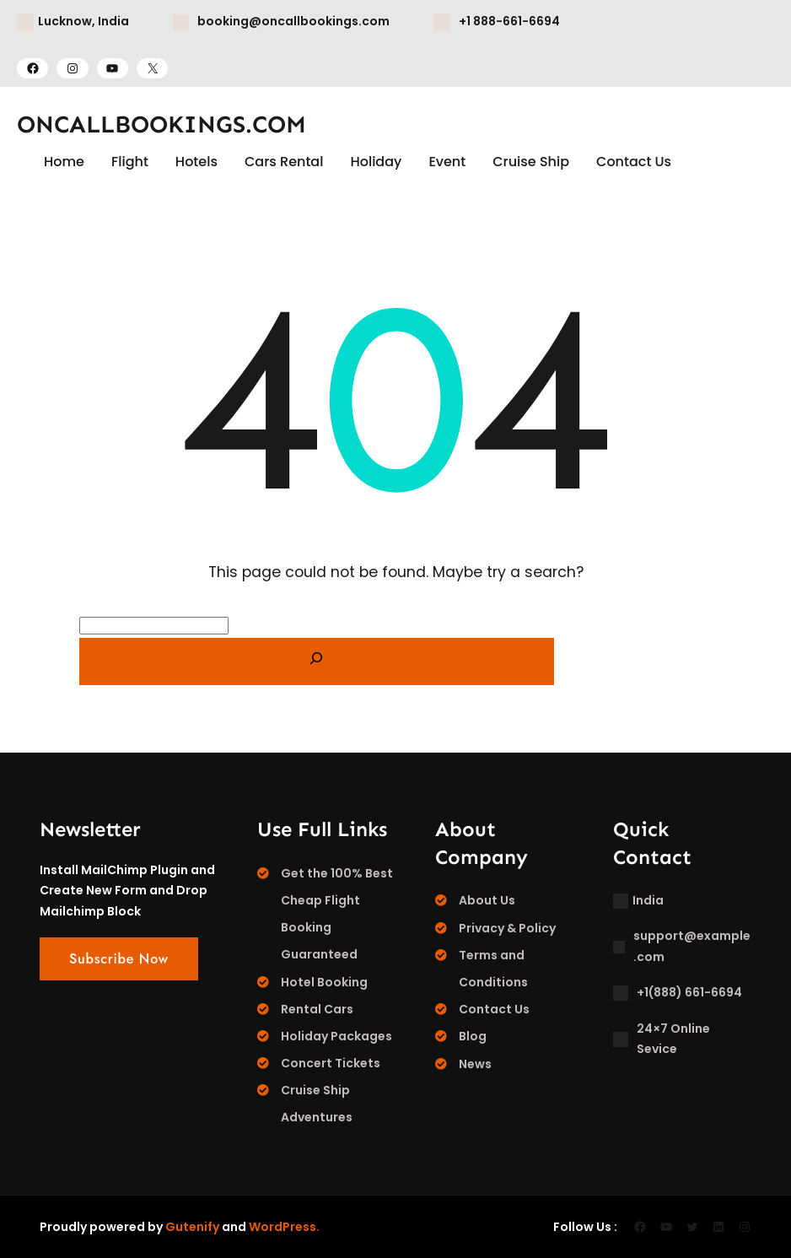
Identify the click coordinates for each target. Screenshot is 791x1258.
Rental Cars (317, 1009)
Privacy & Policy (507, 928)
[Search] (316, 661)
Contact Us (494, 1009)
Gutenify (192, 1226)
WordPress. (284, 1226)
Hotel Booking (324, 982)
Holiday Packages (336, 1036)
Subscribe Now (119, 959)
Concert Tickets (330, 1063)
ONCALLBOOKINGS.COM (161, 124)
